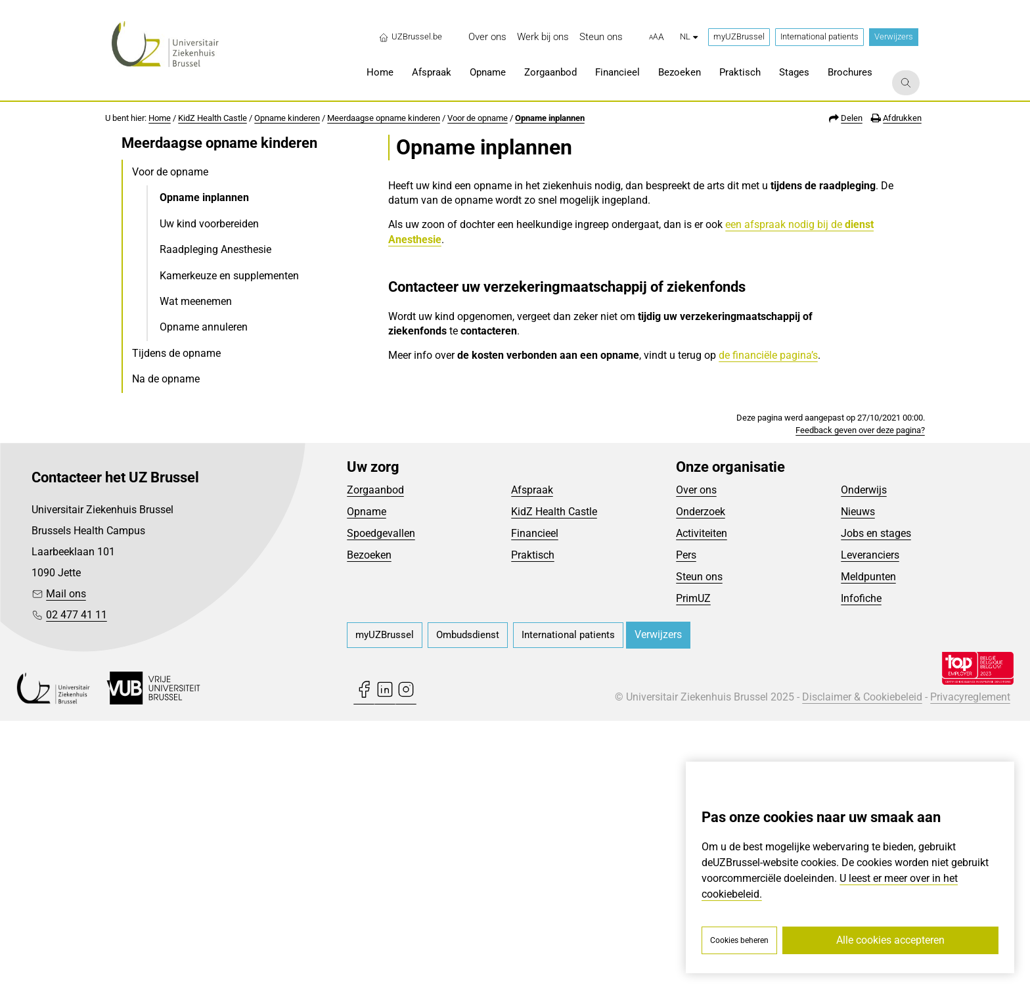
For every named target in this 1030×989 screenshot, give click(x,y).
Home (159, 118)
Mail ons (66, 862)
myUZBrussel (739, 36)
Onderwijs (864, 757)
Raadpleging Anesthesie (215, 249)
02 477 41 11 (76, 883)
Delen (851, 118)
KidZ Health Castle (212, 118)
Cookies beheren (739, 940)
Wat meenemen (196, 301)
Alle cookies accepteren (890, 940)
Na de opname (166, 379)
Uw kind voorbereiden (209, 224)
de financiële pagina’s (768, 355)
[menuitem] (487, 37)
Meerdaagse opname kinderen (383, 118)
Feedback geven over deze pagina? (860, 697)
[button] (656, 37)
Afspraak (532, 757)
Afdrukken (902, 118)
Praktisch (532, 822)
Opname (366, 779)
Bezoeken (369, 822)
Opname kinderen (287, 118)
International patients (819, 36)
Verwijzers (893, 36)
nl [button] (689, 36)
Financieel (534, 800)
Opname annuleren (204, 327)
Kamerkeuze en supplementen (229, 275)
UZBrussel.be (410, 37)
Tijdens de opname (176, 353)
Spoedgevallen (381, 800)
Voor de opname (477, 118)
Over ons (696, 757)
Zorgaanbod (375, 757)
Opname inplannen (550, 118)
